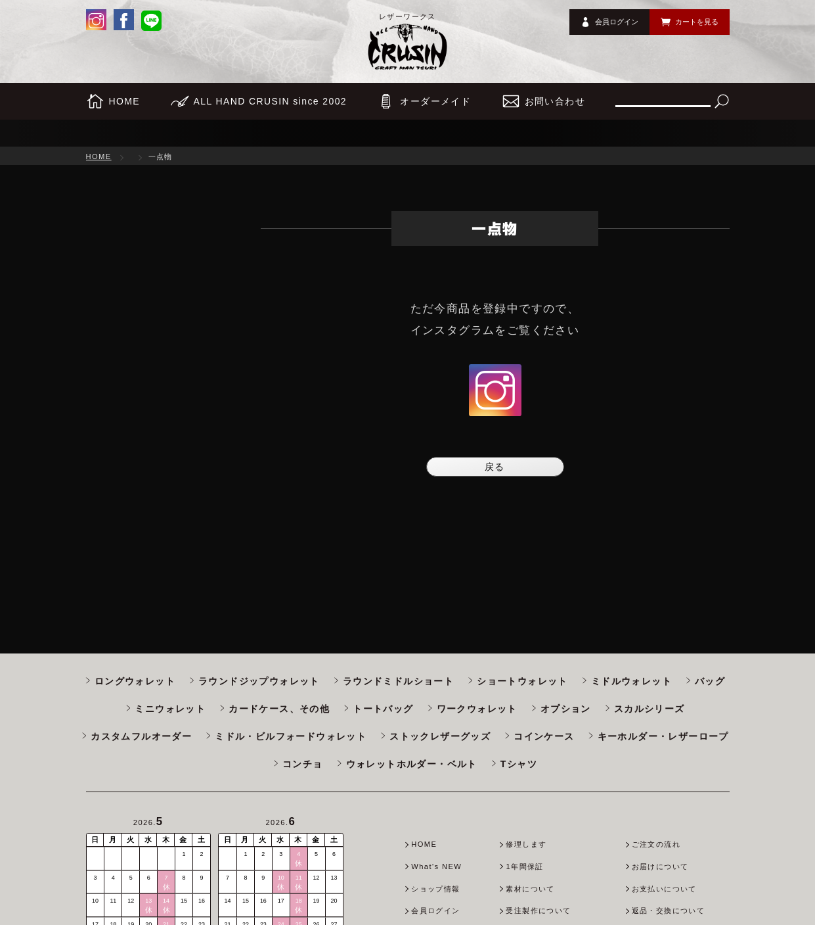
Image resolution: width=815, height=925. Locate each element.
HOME (99, 156)
